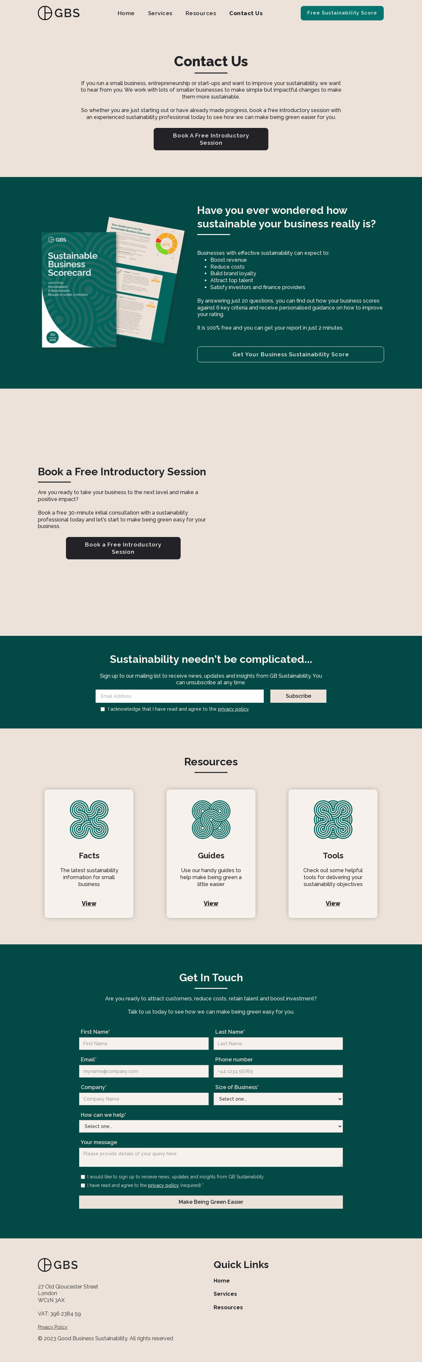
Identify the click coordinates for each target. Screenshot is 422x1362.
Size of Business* (237, 1087)
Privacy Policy (53, 1327)
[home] (59, 13)
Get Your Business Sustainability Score (290, 354)
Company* (94, 1087)
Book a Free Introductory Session (123, 548)
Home (126, 13)
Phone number (234, 1059)
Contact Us (246, 13)
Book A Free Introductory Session (211, 139)
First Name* (95, 1032)
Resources (201, 13)
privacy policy (233, 709)
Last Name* (230, 1032)
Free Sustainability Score (342, 13)
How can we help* (103, 1115)
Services (160, 13)
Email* (89, 1059)
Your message (99, 1142)
